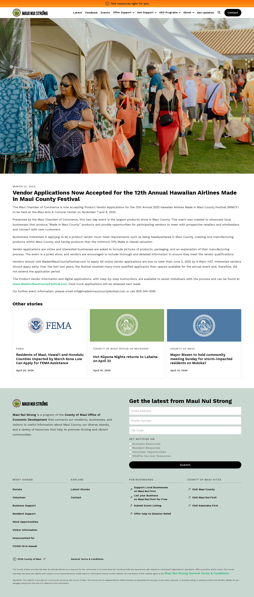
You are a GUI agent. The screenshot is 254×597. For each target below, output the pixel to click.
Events (105, 12)
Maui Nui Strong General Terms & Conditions (197, 573)
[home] (30, 12)
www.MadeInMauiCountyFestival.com (40, 284)
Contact (233, 12)
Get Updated (205, 12)
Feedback (91, 12)
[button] (124, 12)
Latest (77, 12)
